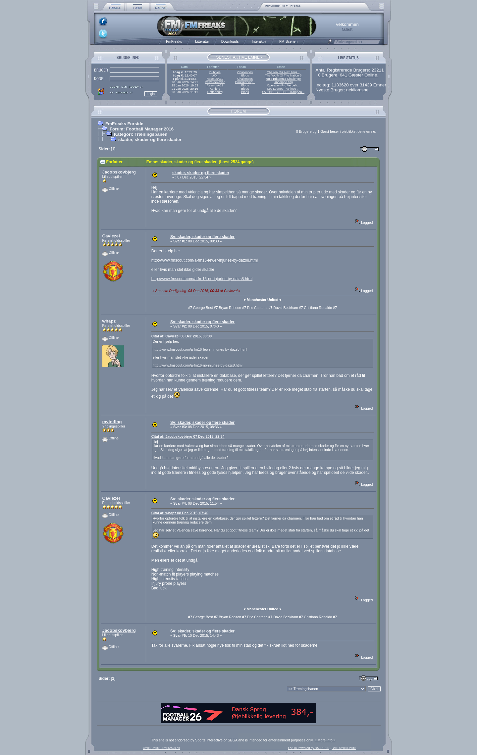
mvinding (112, 421)
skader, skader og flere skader (150, 139)
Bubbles (215, 72)
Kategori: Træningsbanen (140, 134)
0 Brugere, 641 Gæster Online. (348, 75)
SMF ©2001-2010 (344, 748)
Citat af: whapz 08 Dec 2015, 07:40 (179, 513)
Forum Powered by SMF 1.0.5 (308, 748)
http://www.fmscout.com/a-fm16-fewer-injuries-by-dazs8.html (204, 260)
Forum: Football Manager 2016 (142, 128)
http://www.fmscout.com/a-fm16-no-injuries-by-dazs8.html (201, 279)
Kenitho (215, 88)
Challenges (245, 72)
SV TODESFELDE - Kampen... (283, 92)
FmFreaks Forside (124, 123)
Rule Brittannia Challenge (283, 78)
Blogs (245, 75)
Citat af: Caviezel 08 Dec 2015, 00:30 (181, 336)
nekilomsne (357, 89)
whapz (109, 321)
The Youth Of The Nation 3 (283, 75)
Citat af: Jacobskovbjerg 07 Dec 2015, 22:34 (188, 436)
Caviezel (111, 235)
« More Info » (325, 740)
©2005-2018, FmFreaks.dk (161, 748)
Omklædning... (245, 82)
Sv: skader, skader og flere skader (202, 236)
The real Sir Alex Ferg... (283, 72)
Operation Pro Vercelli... (283, 85)
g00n (214, 75)
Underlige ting (283, 82)
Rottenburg (215, 92)
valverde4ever (215, 82)
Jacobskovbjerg (119, 172)
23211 (377, 70)
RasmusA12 (214, 78)
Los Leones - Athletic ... (283, 88)
